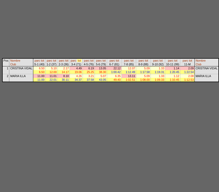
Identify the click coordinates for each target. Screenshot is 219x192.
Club (13, 64)
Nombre (15, 60)
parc (37, 60)
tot (42, 60)
